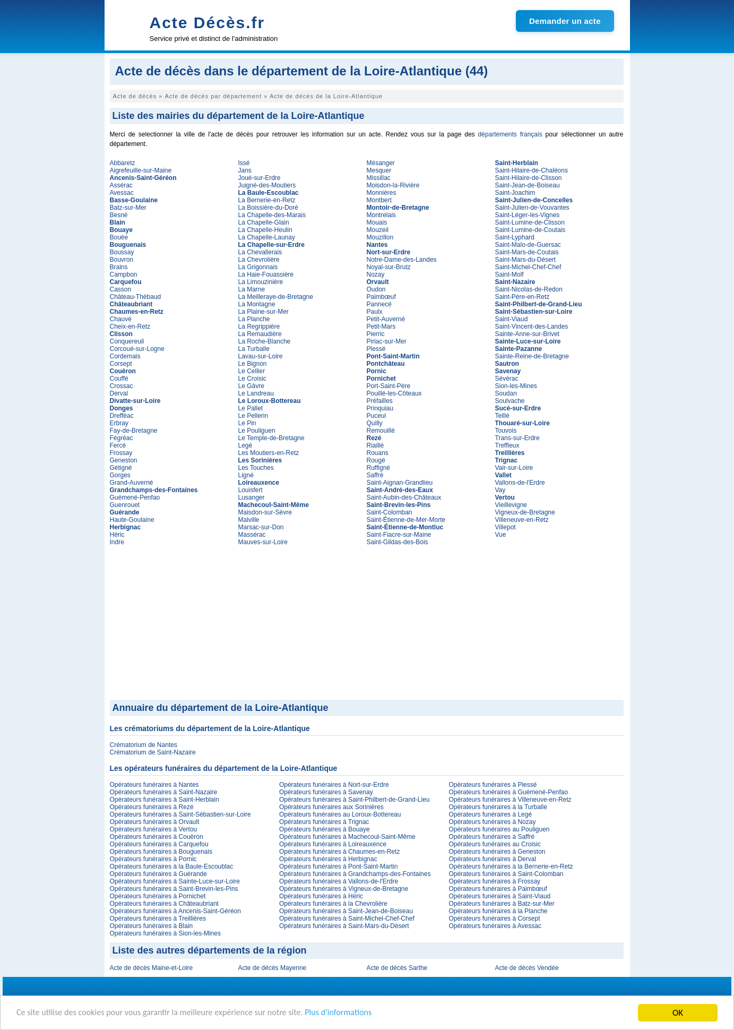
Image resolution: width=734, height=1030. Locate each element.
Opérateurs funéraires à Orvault (155, 822)
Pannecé (379, 304)
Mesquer (379, 170)
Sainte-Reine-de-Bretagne (532, 356)
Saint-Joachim (515, 192)
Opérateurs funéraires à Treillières (158, 918)
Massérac (252, 534)
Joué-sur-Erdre (259, 178)
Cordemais (125, 356)
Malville (249, 519)
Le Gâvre (251, 386)
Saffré (375, 475)
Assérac (121, 185)
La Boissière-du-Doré (268, 207)
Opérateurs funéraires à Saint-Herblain (164, 799)
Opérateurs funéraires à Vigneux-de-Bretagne (343, 888)
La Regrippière (259, 326)
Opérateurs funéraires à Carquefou (159, 844)
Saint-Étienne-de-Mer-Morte (406, 519)
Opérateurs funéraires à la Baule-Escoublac (172, 866)
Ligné (246, 475)
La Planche (254, 319)
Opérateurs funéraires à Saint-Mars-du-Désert (344, 926)
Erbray (119, 423)
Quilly (375, 423)
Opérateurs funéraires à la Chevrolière (333, 903)
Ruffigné (378, 467)
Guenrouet (125, 505)
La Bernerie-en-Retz (267, 200)
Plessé (376, 349)
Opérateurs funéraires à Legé (490, 814)
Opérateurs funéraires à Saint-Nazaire (164, 792)
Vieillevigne (511, 505)
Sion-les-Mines (516, 386)
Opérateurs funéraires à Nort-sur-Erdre (334, 784)
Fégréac (121, 438)
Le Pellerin (253, 415)
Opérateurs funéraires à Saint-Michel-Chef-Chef (347, 918)
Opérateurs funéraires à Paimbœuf (497, 888)
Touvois (506, 430)
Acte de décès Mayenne (272, 968)
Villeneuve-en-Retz (522, 519)
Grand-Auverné (131, 482)
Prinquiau (380, 408)
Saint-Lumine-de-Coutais (530, 230)
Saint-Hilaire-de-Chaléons (531, 170)
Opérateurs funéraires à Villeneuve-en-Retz (509, 799)
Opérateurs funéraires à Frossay (494, 881)
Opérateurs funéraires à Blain (151, 926)
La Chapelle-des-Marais (272, 215)
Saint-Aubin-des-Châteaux (404, 497)
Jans (245, 170)
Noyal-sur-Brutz (389, 267)
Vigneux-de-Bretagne (525, 512)
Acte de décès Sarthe (397, 968)
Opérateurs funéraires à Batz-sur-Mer (501, 903)
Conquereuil (127, 341)
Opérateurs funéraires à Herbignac (328, 859)
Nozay (376, 274)
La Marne (251, 289)
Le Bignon (252, 363)
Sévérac (507, 378)
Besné (119, 215)
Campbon (123, 274)
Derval (119, 393)
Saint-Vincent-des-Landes (531, 326)
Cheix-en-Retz (130, 326)
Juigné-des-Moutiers (267, 185)
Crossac (121, 386)
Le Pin (247, 423)
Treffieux (507, 445)
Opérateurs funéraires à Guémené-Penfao (508, 792)
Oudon (376, 289)
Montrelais (381, 215)
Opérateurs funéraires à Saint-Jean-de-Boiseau (346, 911)
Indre (117, 542)
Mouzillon (380, 237)
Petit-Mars (381, 326)
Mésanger (381, 163)
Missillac (379, 178)
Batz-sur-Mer (128, 207)
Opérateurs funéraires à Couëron (156, 836)
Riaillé (375, 445)
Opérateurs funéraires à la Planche (497, 911)
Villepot (505, 527)
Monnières (381, 192)
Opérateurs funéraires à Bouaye (324, 829)
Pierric (376, 334)
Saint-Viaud (511, 319)
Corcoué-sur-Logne (137, 349)
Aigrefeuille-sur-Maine (141, 170)
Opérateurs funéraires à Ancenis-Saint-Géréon (175, 911)
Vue (500, 534)
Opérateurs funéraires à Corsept (494, 918)
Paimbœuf (381, 297)
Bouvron (122, 259)
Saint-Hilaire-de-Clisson (528, 178)
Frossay (121, 453)
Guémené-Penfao (135, 497)
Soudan (506, 393)
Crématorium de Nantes (143, 745)
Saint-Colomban (389, 512)
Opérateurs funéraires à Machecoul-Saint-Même (347, 836)
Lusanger (251, 497)
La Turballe (254, 349)
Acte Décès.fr (207, 22)
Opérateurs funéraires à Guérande (158, 874)
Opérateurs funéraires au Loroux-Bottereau (340, 814)
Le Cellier (251, 371)
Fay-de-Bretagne (134, 430)
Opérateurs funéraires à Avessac (494, 926)
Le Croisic (252, 378)
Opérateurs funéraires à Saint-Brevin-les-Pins (174, 888)
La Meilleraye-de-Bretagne (275, 297)
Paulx (375, 311)
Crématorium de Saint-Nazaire (153, 752)
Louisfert (250, 490)
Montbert (379, 200)
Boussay (122, 252)
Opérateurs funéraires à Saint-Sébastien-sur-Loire (180, 814)
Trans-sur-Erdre (517, 438)
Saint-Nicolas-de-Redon (529, 289)
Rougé (376, 460)
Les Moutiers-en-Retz (268, 453)
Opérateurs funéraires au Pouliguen (498, 829)
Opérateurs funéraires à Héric (321, 896)
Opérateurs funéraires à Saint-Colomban (505, 874)
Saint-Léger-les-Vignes (527, 215)
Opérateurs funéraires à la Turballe (497, 807)
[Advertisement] (367, 620)
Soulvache (510, 401)
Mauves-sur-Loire (263, 542)
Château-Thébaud (135, 297)
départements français (510, 134)
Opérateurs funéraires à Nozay (492, 822)
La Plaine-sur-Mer (263, 311)
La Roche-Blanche (264, 341)
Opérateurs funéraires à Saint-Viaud (499, 896)
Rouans (377, 453)
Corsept (121, 363)
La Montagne (256, 304)
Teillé (502, 415)
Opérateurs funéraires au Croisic (494, 844)
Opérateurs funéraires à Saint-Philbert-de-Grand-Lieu (354, 799)
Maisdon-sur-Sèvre (265, 512)
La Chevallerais (260, 252)
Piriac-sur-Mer (387, 341)
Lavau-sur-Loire (260, 356)
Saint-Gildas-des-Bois (397, 542)
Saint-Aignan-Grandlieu (400, 482)
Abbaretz (122, 163)
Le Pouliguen (256, 430)
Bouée (119, 237)
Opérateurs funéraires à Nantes (154, 784)
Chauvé (121, 319)
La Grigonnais (258, 267)
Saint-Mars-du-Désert (525, 259)
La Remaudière (260, 334)
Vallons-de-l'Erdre (520, 482)
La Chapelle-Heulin (265, 230)
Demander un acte (565, 20)
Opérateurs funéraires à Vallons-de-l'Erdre (338, 881)
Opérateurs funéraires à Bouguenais (161, 851)
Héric (117, 534)
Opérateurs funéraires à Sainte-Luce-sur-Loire (175, 881)
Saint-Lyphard (514, 237)
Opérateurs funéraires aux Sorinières (331, 807)
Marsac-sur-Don (261, 527)
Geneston (123, 460)
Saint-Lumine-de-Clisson (530, 222)
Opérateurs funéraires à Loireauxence (332, 844)
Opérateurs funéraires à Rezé (152, 807)
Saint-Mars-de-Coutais (527, 252)
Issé (244, 163)
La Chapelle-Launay (266, 237)
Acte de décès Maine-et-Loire (151, 968)
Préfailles (380, 401)
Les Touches (256, 467)
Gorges (120, 475)
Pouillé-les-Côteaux (394, 393)
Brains (119, 267)
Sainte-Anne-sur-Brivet (527, 334)
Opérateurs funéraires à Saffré (491, 836)
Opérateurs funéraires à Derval (492, 859)
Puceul (376, 415)
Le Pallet (250, 408)
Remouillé (381, 430)
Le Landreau (256, 393)
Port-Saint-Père (389, 386)
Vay (500, 490)
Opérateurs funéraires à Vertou (153, 829)
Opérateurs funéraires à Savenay (326, 792)
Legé (245, 445)
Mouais (377, 222)
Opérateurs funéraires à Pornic (153, 859)
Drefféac (122, 415)
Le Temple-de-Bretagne (271, 438)
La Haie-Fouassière (266, 274)
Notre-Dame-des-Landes (402, 259)
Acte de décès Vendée (527, 968)
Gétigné (121, 467)
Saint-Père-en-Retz (522, 297)
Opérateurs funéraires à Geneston (496, 851)
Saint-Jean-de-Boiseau (527, 185)
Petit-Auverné (386, 319)
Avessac (122, 192)
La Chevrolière (259, 259)
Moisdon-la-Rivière (393, 185)
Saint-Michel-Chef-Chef (528, 267)
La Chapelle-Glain (263, 222)
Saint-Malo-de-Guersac (528, 244)
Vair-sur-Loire (514, 467)
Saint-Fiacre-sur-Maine (399, 534)
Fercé (118, 445)
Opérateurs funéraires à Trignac (324, 822)
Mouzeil (377, 230)
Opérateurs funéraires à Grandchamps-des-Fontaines (354, 874)
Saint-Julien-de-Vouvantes (532, 207)
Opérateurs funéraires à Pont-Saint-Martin (338, 866)
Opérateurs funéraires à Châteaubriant (164, 903)
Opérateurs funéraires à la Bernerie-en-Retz (510, 866)
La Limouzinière (260, 282)
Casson (121, 289)
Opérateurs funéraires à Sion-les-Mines (165, 933)
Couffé (119, 378)
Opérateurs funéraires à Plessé (492, 784)
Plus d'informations (356, 1013)
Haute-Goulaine (132, 519)
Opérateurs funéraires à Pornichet (158, 896)
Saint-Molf (509, 274)
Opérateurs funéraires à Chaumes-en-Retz (339, 851)
